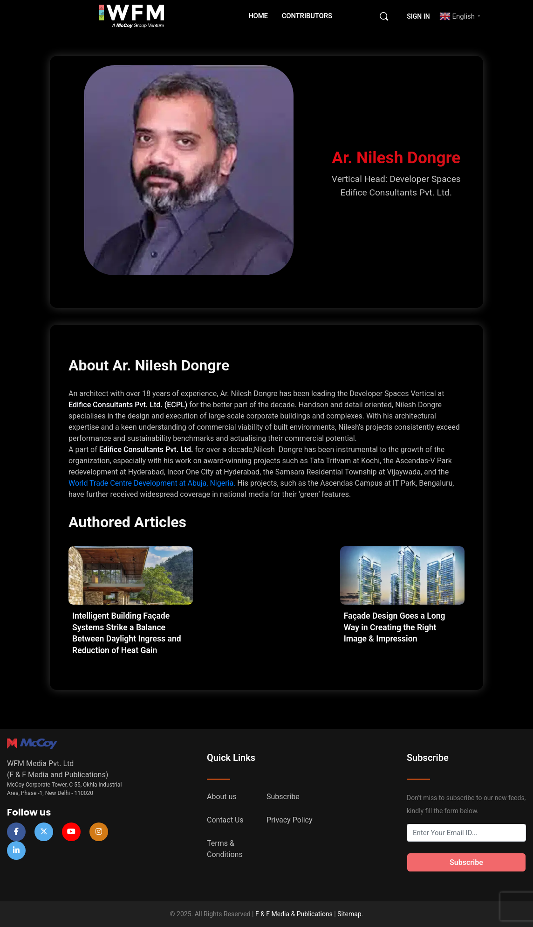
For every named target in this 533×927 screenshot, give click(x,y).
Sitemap (349, 914)
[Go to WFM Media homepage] (131, 15)
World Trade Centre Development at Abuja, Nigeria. (151, 483)
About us (222, 796)
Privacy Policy (289, 819)
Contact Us (225, 819)
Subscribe (283, 796)
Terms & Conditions (225, 849)
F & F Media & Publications (294, 914)
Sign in (418, 16)
